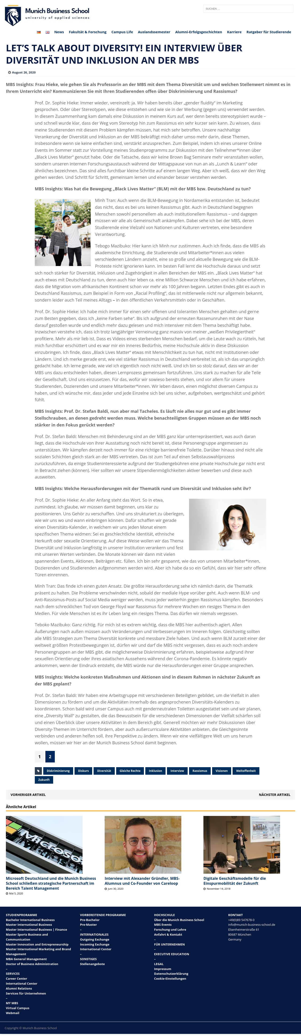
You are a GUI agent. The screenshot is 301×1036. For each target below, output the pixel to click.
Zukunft (44, 780)
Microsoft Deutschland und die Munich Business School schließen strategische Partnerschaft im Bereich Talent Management (51, 883)
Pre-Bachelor (89, 920)
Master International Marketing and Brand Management (38, 951)
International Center (21, 983)
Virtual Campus (17, 1008)
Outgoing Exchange (94, 939)
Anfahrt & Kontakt (168, 934)
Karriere (234, 31)
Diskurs (83, 771)
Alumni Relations (19, 988)
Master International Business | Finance (36, 929)
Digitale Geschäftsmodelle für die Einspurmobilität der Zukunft (234, 881)
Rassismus (200, 771)
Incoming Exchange (94, 944)
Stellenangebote (92, 964)
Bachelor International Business (30, 920)
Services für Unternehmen (26, 993)
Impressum (162, 969)
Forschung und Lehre (170, 929)
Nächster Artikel (274, 794)
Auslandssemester (154, 31)
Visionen (222, 771)
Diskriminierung (58, 771)
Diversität (104, 771)
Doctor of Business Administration (32, 964)
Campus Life (122, 31)
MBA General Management (26, 959)
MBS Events (163, 924)
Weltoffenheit (246, 771)
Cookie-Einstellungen (170, 978)
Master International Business (29, 924)
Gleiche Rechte (130, 771)
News (59, 31)
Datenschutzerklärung (171, 973)
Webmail (12, 1013)
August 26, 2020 (24, 72)
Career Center (16, 978)
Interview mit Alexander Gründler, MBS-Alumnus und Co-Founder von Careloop (142, 881)
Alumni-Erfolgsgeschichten (198, 31)
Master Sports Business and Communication (27, 937)
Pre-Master (88, 924)
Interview (177, 771)
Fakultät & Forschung (88, 31)
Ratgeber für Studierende (268, 31)
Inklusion (155, 771)
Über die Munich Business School (179, 920)
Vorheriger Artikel (28, 794)
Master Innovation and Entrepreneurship (37, 944)
